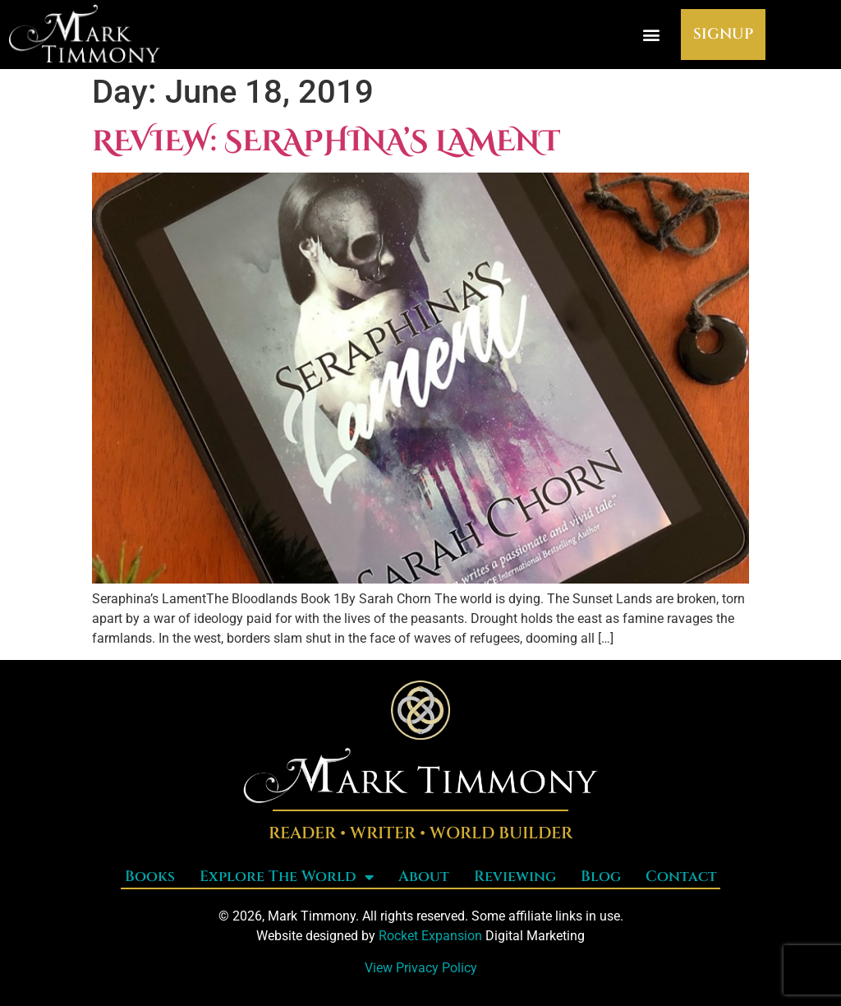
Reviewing (515, 876)
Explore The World (287, 877)
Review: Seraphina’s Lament (326, 141)
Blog (601, 876)
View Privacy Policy (421, 968)
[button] (650, 34)
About (423, 876)
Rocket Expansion (430, 936)
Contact (681, 876)
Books (150, 876)
